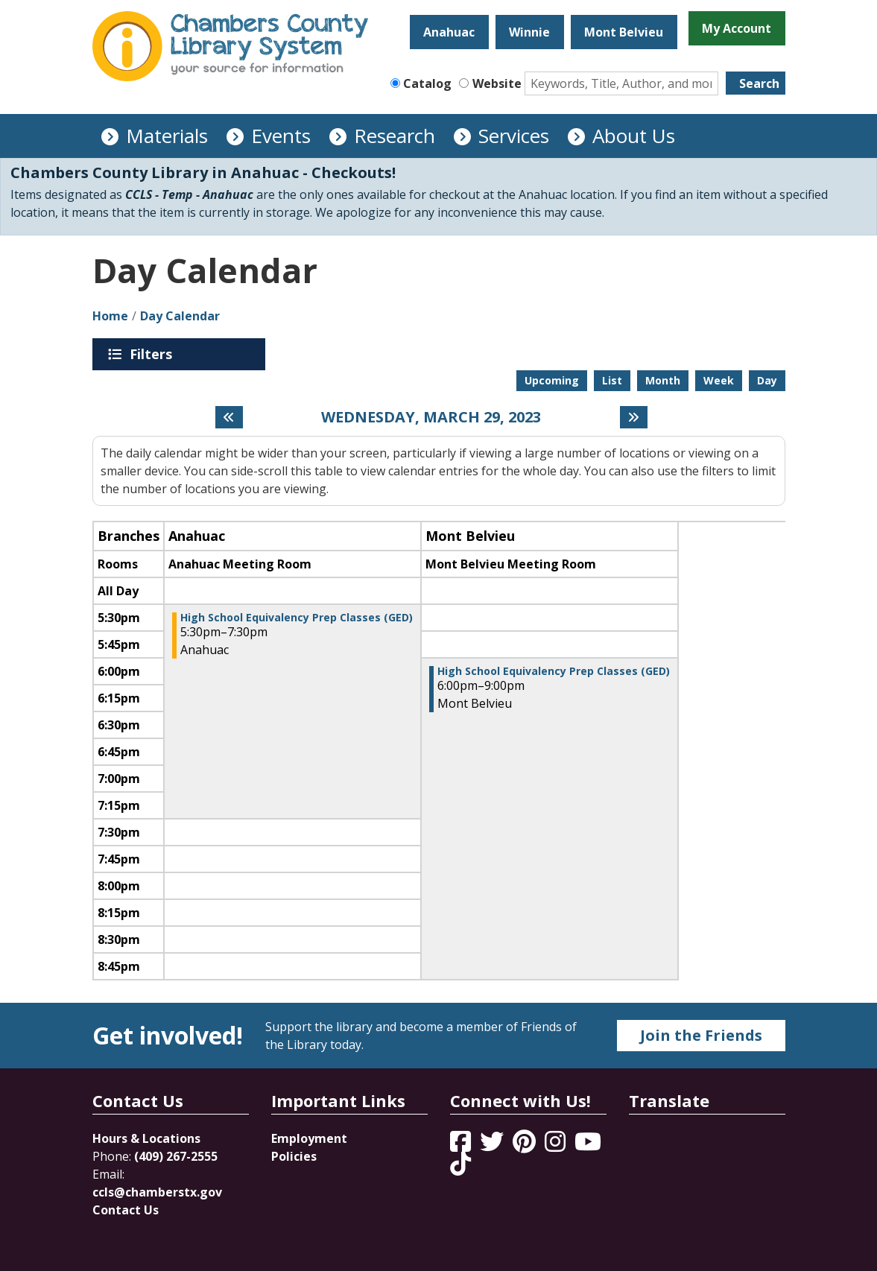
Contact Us (125, 1210)
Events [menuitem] (281, 135)
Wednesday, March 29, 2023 (431, 417)
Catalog (427, 83)
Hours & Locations (146, 1138)
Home (110, 316)
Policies (294, 1156)
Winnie (529, 32)
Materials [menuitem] (167, 135)
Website (497, 83)
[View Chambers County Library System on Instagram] (557, 1146)
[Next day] (634, 417)
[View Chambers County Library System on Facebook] (462, 1146)
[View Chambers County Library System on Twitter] (493, 1146)
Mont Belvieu (623, 32)
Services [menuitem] (513, 135)
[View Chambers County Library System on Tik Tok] (460, 1164)
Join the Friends (701, 1035)
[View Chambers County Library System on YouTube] (587, 1146)
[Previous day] (229, 417)
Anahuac (449, 32)
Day (767, 380)
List (612, 380)
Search (759, 83)
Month (662, 380)
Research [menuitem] (394, 135)
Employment (309, 1138)
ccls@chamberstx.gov (157, 1192)
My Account (736, 28)
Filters (153, 354)
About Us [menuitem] (633, 135)
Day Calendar (180, 316)
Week (718, 380)
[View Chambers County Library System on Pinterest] (526, 1146)
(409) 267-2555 (176, 1156)
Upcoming (552, 380)
